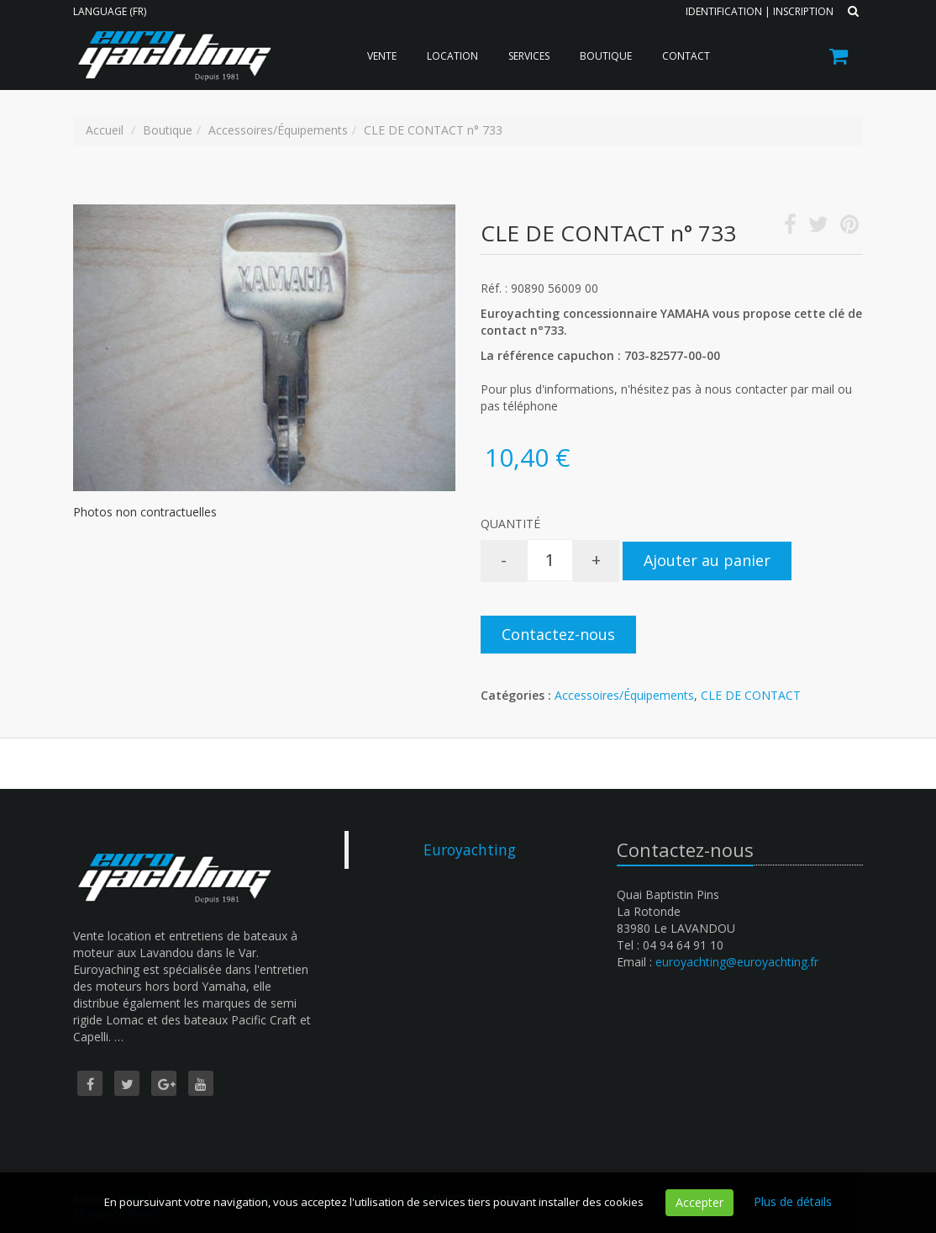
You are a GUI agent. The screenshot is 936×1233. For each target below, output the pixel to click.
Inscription (803, 11)
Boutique (606, 56)
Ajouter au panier (707, 560)
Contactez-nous (558, 634)
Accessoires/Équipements (624, 695)
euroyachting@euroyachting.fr (736, 962)
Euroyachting (469, 849)
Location (452, 56)
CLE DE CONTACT (751, 695)
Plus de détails (793, 1201)
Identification (724, 11)
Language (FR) (109, 11)
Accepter (699, 1202)
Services (529, 56)
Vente (382, 56)
